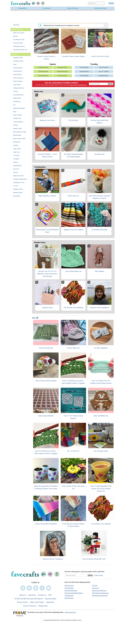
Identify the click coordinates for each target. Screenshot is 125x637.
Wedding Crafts (18, 193)
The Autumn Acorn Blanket (73, 308)
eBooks (15, 37)
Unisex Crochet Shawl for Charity (46, 58)
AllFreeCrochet (69, 586)
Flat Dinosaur (73, 121)
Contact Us (42, 596)
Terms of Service (29, 606)
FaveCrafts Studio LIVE (20, 50)
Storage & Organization (20, 180)
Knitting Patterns (103, 76)
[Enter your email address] (76, 576)
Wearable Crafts (18, 190)
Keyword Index (50, 599)
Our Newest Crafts (18, 40)
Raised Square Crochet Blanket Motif (47, 231)
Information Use (82, 85)
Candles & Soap (18, 58)
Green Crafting (17, 116)
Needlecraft (16, 143)
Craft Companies (18, 78)
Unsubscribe (43, 606)
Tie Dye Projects (103, 68)
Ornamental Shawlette (99, 230)
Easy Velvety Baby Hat (73, 272)
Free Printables (84, 68)
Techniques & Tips (18, 183)
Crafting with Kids (18, 89)
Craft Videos (17, 85)
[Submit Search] (111, 3)
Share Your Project (18, 33)
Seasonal (16, 169)
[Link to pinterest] (35, 588)
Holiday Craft (17, 119)
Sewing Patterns (84, 72)
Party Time (16, 153)
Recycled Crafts (18, 43)
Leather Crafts (17, 129)
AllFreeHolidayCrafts (71, 591)
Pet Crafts (16, 156)
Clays (14, 65)
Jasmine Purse (47, 308)
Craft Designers (18, 82)
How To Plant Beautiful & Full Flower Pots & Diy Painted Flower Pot (100, 489)
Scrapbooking (17, 166)
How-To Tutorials (104, 72)
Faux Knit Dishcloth (46, 349)
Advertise (32, 596)
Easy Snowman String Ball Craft (94, 560)
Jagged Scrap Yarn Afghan (73, 230)
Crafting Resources (19, 47)
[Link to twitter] (29, 588)
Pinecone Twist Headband (99, 308)
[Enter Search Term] (96, 3)
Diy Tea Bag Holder (101, 452)
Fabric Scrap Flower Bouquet (45, 381)
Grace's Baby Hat (73, 349)
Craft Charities (17, 75)
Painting (15, 146)
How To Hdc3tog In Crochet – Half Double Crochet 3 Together (45, 453)
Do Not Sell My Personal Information (29, 599)
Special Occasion (18, 176)
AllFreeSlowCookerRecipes (100, 594)
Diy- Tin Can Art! (73, 452)
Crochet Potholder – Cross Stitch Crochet (47, 156)
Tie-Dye (15, 186)
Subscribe (16, 25)
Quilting (15, 163)
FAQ (49, 596)
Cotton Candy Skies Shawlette (46, 524)
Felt (14, 105)
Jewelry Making (18, 122)
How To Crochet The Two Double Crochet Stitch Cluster (101, 382)
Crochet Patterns (43, 76)
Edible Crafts (17, 99)
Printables (16, 159)
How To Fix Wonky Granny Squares (73, 417)
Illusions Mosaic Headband (53, 560)
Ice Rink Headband (101, 349)
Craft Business (17, 72)
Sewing (15, 173)
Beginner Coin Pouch (47, 121)
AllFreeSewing (69, 599)
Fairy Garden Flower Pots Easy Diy (73, 488)
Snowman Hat (99, 155)
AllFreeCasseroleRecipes (100, 596)
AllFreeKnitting (69, 589)
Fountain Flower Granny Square (73, 57)
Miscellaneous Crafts (19, 132)
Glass (15, 112)
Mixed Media (17, 136)
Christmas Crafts (18, 62)
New (35, 319)
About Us (22, 596)
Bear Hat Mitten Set (101, 416)
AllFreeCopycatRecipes (99, 591)
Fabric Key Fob (73, 196)
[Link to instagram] (42, 588)
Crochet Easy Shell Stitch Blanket (99, 122)
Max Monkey (99, 272)
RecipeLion (95, 589)
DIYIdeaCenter (69, 596)
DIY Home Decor (62, 76)
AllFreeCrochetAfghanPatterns (74, 594)
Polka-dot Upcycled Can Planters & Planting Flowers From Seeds (46, 488)
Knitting (15, 126)
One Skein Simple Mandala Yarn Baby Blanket (73, 156)
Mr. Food (94, 586)
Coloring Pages (17, 68)
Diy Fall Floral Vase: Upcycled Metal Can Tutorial (99, 197)
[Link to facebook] (23, 588)
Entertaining (16, 102)
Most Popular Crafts (19, 139)
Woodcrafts (16, 196)
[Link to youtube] (48, 588)
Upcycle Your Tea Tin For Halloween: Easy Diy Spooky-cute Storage (47, 274)
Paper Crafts (17, 149)
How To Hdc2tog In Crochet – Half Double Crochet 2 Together (73, 382)
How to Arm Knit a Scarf (100, 57)
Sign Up (110, 84)
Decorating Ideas (18, 95)
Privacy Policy (73, 85)
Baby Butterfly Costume (47, 196)
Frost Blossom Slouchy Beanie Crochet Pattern (73, 525)
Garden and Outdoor (19, 109)
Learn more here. (70, 613)
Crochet (15, 92)
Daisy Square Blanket (45, 416)
